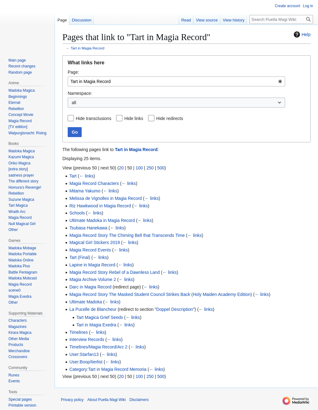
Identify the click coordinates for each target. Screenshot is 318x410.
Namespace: (80, 93)
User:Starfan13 (83, 354)
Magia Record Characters (94, 183)
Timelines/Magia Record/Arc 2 (98, 346)
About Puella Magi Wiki (106, 400)
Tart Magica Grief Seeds (99, 317)
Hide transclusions (93, 118)
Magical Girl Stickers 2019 (94, 242)
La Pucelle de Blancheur (92, 309)
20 (121, 167)
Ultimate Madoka (85, 301)
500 (160, 167)
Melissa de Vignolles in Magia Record (105, 198)
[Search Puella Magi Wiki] (281, 19)
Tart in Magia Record (87, 48)
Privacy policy (72, 400)
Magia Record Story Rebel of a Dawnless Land (114, 272)
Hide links (133, 118)
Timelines (78, 332)
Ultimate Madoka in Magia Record (102, 220)
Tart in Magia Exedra (96, 324)
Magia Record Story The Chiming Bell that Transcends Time (127, 235)
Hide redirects (169, 118)
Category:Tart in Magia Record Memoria (107, 369)
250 (149, 167)
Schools (77, 212)
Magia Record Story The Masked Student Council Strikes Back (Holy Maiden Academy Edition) (160, 294)
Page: (73, 72)
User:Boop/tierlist (85, 361)
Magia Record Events (90, 249)
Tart (72, 175)
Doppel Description (174, 309)
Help (301, 34)
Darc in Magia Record (90, 286)
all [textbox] (74, 102)
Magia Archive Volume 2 (92, 279)
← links (86, 175)
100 (139, 167)
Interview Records (86, 339)
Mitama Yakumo (84, 190)
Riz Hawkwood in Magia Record (100, 205)
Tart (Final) (79, 257)
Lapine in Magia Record (92, 264)
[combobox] (176, 81)
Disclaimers (139, 400)
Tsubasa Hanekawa (88, 227)
